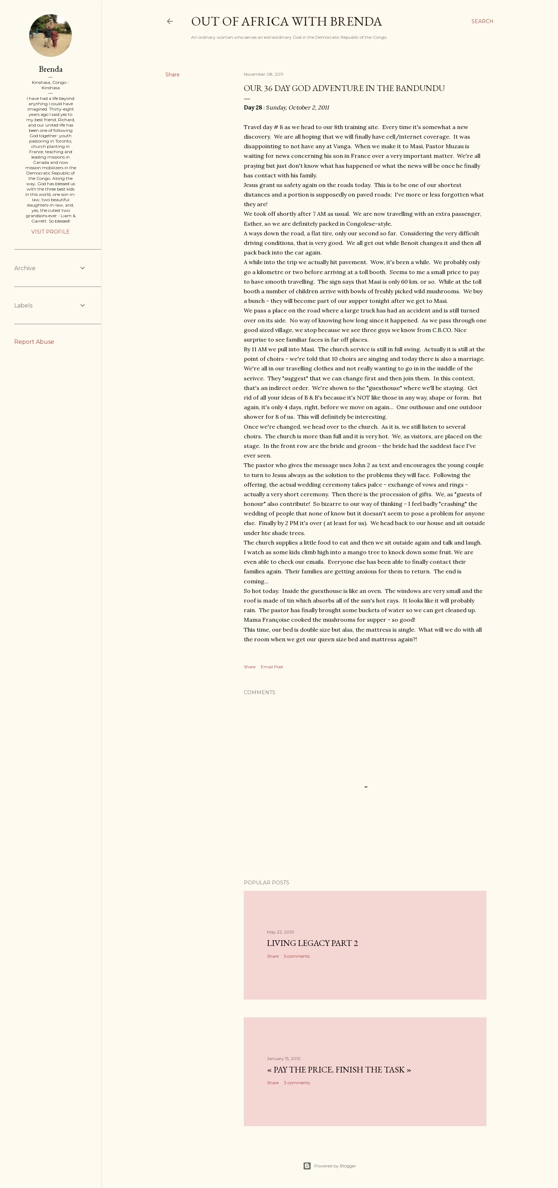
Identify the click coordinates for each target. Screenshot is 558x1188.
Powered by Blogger (329, 1166)
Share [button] (172, 74)
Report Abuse (34, 341)
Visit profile (50, 232)
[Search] (483, 21)
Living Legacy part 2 (312, 942)
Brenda (51, 68)
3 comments (297, 1082)
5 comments (297, 956)
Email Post (272, 666)
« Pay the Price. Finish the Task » (339, 1069)
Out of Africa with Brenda (286, 21)
